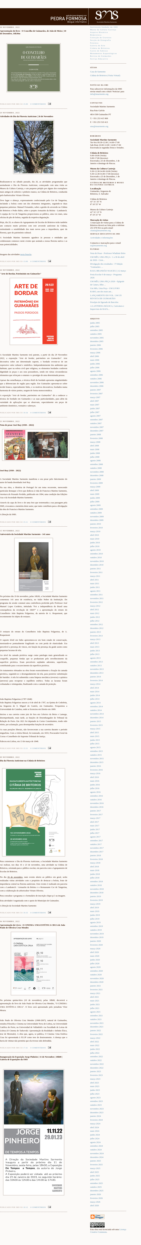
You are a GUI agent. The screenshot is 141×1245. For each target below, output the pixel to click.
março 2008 (95, 442)
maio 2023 (94, 1086)
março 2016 (95, 773)
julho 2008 (94, 457)
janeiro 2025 (95, 1161)
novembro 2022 (97, 1064)
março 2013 (95, 639)
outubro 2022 (96, 1060)
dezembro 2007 (96, 430)
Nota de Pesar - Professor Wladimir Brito (107, 253)
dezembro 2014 (96, 717)
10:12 (25, 1207)
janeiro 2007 (95, 390)
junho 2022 (95, 1049)
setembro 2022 (96, 1056)
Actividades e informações (101, 237)
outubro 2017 (96, 844)
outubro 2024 (96, 1149)
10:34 (25, 413)
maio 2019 (94, 911)
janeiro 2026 (95, 1194)
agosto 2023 (95, 1097)
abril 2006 (94, 356)
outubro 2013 (96, 665)
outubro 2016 (96, 799)
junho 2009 (95, 498)
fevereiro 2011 (96, 572)
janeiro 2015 (95, 721)
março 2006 (95, 352)
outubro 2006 (96, 378)
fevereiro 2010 (96, 527)
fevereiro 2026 (96, 1198)
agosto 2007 (95, 416)
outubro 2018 (96, 885)
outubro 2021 (96, 1019)
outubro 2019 (96, 930)
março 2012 (95, 606)
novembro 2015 (97, 758)
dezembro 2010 (96, 565)
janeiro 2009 (95, 479)
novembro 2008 (97, 472)
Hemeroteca (95, 35)
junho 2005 (95, 323)
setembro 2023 (96, 1101)
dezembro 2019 (96, 937)
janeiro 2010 (95, 524)
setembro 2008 (96, 464)
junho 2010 (95, 542)
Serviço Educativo (99, 59)
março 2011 (95, 576)
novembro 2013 (97, 669)
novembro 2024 (97, 1153)
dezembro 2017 (96, 851)
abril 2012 (94, 609)
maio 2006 (94, 360)
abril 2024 (94, 1127)
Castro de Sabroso (99, 51)
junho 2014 (95, 695)
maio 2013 (94, 647)
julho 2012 (94, 621)
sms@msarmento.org (99, 126)
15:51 (25, 748)
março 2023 (95, 1079)
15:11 (25, 522)
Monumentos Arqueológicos (103, 53)
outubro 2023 (96, 1105)
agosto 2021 (95, 1012)
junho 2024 (95, 1135)
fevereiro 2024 (96, 1120)
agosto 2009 (95, 505)
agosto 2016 (95, 792)
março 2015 (95, 728)
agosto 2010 (95, 550)
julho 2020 (94, 963)
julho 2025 (94, 1179)
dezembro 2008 (96, 475)
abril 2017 (94, 822)
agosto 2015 (95, 747)
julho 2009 (94, 501)
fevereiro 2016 (96, 770)
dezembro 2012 (96, 628)
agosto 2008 (95, 460)
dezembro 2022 (96, 1068)
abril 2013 (94, 643)
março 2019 (95, 904)
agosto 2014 (95, 702)
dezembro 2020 (96, 982)
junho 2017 (95, 829)
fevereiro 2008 (96, 438)
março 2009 (95, 486)
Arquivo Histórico (99, 32)
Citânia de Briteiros (100, 48)
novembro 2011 (96, 598)
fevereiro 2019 (96, 900)
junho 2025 (95, 1175)
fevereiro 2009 (96, 483)
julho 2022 (94, 1053)
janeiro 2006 (95, 345)
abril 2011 (94, 579)
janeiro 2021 (95, 986)
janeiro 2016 (95, 766)
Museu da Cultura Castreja (103, 30)
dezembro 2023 (96, 1112)
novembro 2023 (97, 1108)
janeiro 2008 (95, 434)
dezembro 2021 (96, 1026)
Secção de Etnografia (100, 40)
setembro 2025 (96, 1183)
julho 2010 (94, 546)
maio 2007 (94, 404)
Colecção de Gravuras (100, 37)
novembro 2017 (97, 848)
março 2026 (95, 1202)
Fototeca (94, 43)
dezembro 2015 (96, 762)
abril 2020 (94, 952)
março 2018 (95, 863)
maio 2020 (94, 956)
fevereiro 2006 (96, 349)
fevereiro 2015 (96, 725)
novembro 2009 (97, 516)
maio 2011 (94, 583)
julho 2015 (94, 743)
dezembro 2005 (96, 341)
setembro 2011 (96, 594)
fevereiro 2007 (96, 393)
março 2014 (95, 684)
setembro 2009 (96, 509)
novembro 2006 (97, 382)
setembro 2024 (96, 1146)
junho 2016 (95, 784)
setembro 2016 (96, 796)
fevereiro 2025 (96, 1164)
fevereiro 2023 (96, 1075)
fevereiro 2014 (96, 680)
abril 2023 (94, 1082)
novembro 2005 (97, 337)
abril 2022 (94, 1041)
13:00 (25, 261)
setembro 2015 (96, 751)
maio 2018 (94, 870)
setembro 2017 (96, 840)
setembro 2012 (96, 624)
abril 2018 (94, 866)
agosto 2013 (95, 658)
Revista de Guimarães (100, 56)
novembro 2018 (97, 889)
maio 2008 (94, 449)
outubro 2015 (96, 755)
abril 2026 (94, 1205)
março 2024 (95, 1123)
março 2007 (95, 397)
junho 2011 (95, 587)
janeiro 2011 (95, 568)
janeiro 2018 (95, 855)
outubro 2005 (96, 334)
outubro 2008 (96, 468)
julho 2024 (94, 1138)
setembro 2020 (96, 971)
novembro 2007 (97, 427)
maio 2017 (94, 825)
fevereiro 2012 (96, 602)
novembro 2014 (97, 714)
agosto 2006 (95, 371)
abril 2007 (94, 401)
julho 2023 (94, 1094)
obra (96, 1229)
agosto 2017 (95, 837)
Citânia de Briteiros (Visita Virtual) (105, 75)
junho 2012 (95, 617)
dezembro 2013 (96, 673)
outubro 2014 (96, 710)
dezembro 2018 (96, 892)
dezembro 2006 (96, 386)
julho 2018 (94, 877)
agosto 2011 (95, 591)
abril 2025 (94, 1172)
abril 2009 (94, 490)
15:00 (25, 104)
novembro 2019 (97, 933)
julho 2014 (94, 699)
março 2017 (95, 818)
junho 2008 (95, 453)
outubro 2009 (96, 512)
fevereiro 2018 (96, 859)
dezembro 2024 (96, 1157)
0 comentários (38, 104)
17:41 (25, 1048)
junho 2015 (95, 740)
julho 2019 (94, 919)
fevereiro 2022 (96, 1034)
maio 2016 (94, 781)
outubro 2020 (96, 974)
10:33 (25, 913)
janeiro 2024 (95, 1116)
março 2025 (95, 1168)
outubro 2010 (96, 557)
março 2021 (95, 993)
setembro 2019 (96, 926)
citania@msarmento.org (100, 230)
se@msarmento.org (98, 245)
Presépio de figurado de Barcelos (104, 302)
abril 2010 (94, 535)
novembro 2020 (97, 978)
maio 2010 (94, 539)
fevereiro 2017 (96, 814)
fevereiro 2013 (96, 635)
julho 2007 (94, 412)
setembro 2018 (96, 881)
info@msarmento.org (99, 94)
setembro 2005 (96, 330)
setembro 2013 (96, 661)
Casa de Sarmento (98, 71)
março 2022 (95, 1038)
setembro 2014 (96, 706)
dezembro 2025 (96, 1190)
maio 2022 (94, 1045)
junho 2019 (95, 915)
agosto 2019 (95, 922)
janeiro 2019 (95, 896)
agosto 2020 (95, 967)
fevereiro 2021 (96, 989)
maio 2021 (94, 1000)
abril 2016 (94, 777)
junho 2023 (95, 1090)
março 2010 (95, 531)
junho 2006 (95, 363)
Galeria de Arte (97, 45)
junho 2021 (95, 1004)
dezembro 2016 (96, 807)
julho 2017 (94, 833)
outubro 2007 (96, 423)
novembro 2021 (97, 1023)
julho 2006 (94, 367)
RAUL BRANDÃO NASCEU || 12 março (108, 270)
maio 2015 (94, 736)
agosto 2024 (95, 1142)
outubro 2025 (96, 1187)
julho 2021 (94, 1008)
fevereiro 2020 (96, 945)
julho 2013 (94, 654)
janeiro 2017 (95, 810)
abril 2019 (94, 907)
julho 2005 (94, 326)
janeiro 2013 (95, 632)
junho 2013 (95, 650)
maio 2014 (94, 691)
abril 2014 (94, 688)
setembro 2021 (96, 1015)
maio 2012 (94, 613)
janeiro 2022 (95, 1030)
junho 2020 (95, 959)
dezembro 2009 (96, 520)
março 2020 (95, 948)
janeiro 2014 (95, 676)
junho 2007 (95, 408)
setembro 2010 (96, 553)
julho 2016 (94, 788)
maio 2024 (94, 1131)
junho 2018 (95, 874)
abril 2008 (94, 445)
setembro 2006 (96, 375)
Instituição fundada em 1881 (104, 27)
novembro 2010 (97, 561)
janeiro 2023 (95, 1071)
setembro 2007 (96, 419)
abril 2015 (94, 732)
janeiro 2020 (95, 941)
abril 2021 (94, 997)
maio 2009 (94, 494)
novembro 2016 (97, 803)
